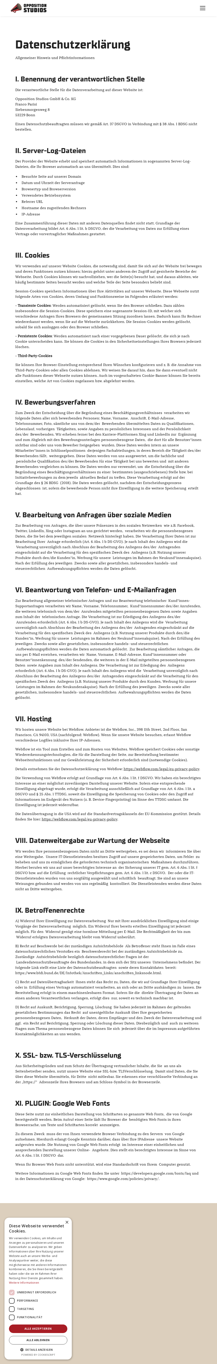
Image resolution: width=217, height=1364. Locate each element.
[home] (29, 8)
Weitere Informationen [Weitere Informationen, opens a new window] (24, 1283)
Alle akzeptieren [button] (38, 1329)
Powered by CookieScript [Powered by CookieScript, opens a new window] (38, 1354)
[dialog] (38, 1289)
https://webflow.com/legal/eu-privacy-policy (161, 769)
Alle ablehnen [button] (38, 1340)
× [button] (66, 1222)
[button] (201, 8)
